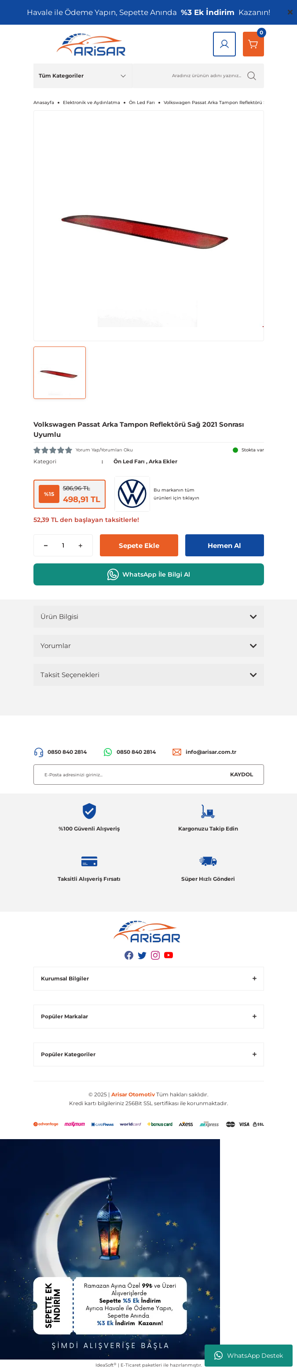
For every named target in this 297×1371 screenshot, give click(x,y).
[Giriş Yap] (224, 44)
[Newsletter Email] (148, 774)
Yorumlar (55, 645)
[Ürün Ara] (198, 75)
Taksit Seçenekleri (69, 675)
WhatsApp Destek (248, 1355)
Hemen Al (224, 545)
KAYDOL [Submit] (241, 774)
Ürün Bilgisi (59, 616)
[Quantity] (63, 545)
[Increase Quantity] (80, 545)
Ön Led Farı (129, 461)
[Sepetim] (253, 44)
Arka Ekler (163, 461)
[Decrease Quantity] (46, 545)
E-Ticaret (131, 1365)
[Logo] (92, 44)
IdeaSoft (105, 1365)
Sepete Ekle (139, 545)
